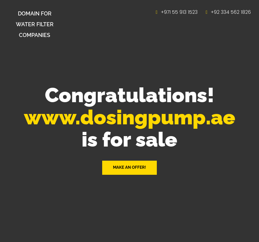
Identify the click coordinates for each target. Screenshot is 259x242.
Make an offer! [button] (129, 167)
